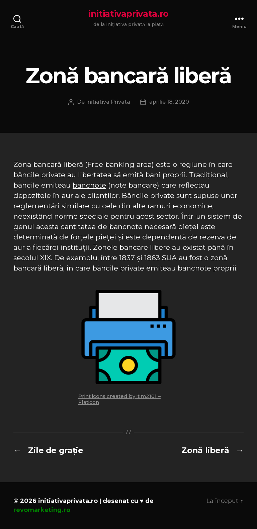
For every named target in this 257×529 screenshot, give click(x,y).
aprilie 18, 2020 (169, 102)
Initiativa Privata (108, 102)
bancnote (89, 185)
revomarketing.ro (41, 510)
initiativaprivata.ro (128, 13)
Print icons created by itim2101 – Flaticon (119, 399)
